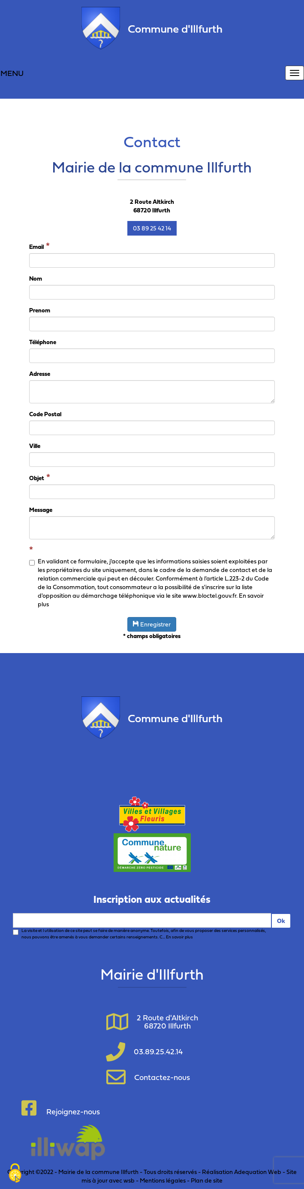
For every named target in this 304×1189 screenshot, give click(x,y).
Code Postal (45, 414)
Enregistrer (152, 624)
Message (40, 509)
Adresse (39, 373)
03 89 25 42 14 (152, 228)
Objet (36, 477)
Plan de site (207, 1180)
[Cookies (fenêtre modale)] (15, 1174)
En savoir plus (179, 937)
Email (36, 246)
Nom (35, 278)
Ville (34, 446)
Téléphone (42, 342)
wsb (129, 1180)
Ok (281, 920)
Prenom (39, 310)
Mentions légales (163, 1180)
